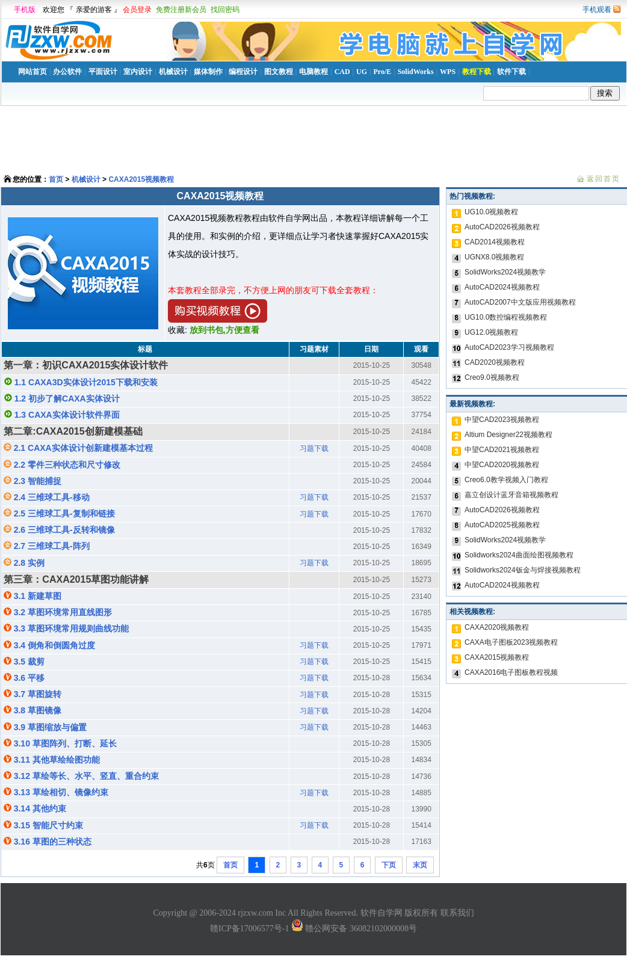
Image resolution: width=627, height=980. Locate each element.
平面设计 (102, 71)
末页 (420, 865)
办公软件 (67, 71)
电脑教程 (313, 71)
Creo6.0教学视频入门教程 (506, 480)
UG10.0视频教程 (491, 212)
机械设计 (173, 71)
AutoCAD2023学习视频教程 (509, 347)
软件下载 (511, 71)
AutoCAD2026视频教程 (502, 227)
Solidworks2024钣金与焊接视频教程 (523, 570)
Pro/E (382, 71)
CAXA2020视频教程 (497, 627)
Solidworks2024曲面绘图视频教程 (519, 555)
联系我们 (457, 912)
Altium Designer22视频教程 (508, 434)
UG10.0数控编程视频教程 (506, 317)
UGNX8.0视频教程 (494, 257)
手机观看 (596, 9)
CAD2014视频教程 (495, 242)
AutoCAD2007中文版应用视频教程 (520, 302)
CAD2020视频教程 (495, 362)
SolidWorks (416, 71)
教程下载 (476, 71)
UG (361, 71)
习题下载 (314, 448)
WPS (448, 71)
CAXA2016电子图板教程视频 (511, 672)
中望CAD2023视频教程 (502, 419)
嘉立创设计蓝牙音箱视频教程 (511, 495)
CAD (342, 71)
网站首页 (32, 71)
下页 (388, 865)
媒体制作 (208, 71)
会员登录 (137, 9)
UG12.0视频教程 (491, 332)
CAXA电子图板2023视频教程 (511, 642)
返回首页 (603, 179)
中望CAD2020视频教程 (502, 465)
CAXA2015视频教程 (141, 179)
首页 (56, 179)
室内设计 (137, 71)
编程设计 (243, 71)
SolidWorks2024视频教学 (505, 272)
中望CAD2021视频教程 (502, 449)
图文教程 (278, 71)
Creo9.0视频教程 (492, 377)
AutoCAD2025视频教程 (502, 525)
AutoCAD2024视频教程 (502, 287)
